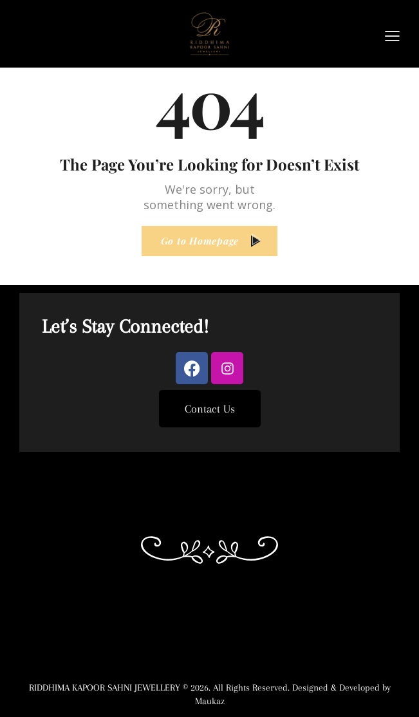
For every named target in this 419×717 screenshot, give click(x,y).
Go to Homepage (200, 240)
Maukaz (210, 701)
